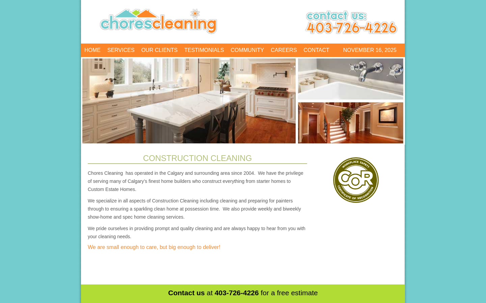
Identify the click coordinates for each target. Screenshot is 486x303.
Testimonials (204, 50)
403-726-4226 (237, 293)
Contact (316, 50)
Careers (284, 50)
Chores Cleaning (159, 20)
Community (247, 50)
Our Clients (159, 50)
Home (92, 50)
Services (121, 50)
